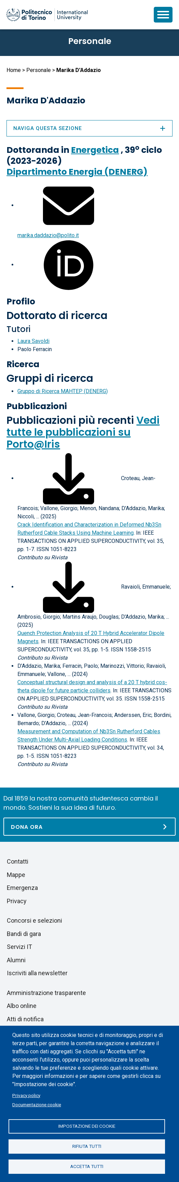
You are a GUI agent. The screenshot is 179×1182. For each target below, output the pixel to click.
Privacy (17, 901)
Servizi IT (19, 946)
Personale (38, 70)
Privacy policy (26, 1095)
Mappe (16, 874)
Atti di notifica (25, 1019)
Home (13, 70)
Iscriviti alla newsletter (37, 973)
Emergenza (22, 887)
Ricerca (23, 364)
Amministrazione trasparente (46, 992)
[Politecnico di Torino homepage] (47, 14)
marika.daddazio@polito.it (48, 235)
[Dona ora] (89, 827)
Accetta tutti (86, 1166)
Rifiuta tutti (86, 1146)
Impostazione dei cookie (86, 1126)
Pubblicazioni (36, 406)
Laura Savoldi (33, 341)
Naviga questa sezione (89, 128)
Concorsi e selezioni (34, 920)
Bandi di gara (24, 933)
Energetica (95, 150)
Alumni (16, 960)
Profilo (20, 301)
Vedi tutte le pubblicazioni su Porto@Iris (83, 432)
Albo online (21, 1005)
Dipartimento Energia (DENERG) (77, 172)
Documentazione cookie (36, 1104)
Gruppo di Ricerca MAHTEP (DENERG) (62, 391)
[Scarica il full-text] (68, 478)
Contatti (17, 861)
